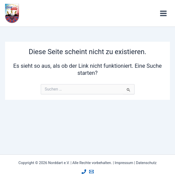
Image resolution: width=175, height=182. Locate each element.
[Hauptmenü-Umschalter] (163, 13)
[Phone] (84, 171)
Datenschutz (146, 163)
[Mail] (91, 171)
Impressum (124, 163)
